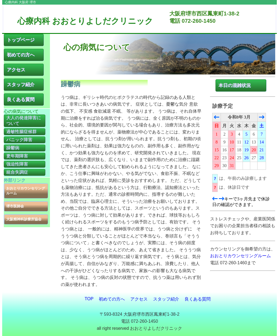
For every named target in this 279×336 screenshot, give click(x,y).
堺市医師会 (15, 206)
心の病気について (21, 111)
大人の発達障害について (23, 120)
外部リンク (15, 180)
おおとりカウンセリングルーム (25, 190)
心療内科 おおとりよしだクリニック (85, 21)
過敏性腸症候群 (21, 131)
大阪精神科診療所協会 (24, 219)
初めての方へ (20, 54)
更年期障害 (17, 156)
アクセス (16, 69)
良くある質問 (20, 99)
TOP (89, 298)
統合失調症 (17, 172)
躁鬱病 (12, 147)
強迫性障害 (17, 164)
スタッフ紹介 (20, 84)
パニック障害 (19, 139)
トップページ (20, 40)
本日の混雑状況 (234, 85)
